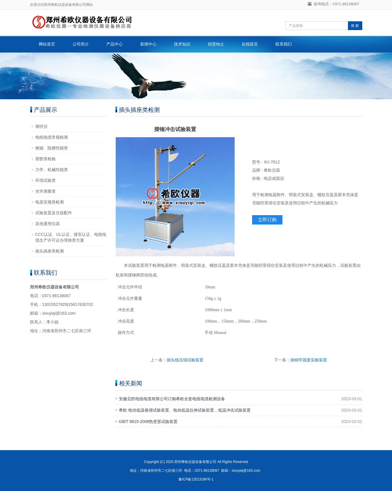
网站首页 (47, 44)
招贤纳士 (216, 44)
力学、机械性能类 (51, 169)
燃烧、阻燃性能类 (51, 148)
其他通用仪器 (47, 223)
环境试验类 (45, 180)
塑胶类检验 (45, 158)
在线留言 (250, 44)
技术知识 (182, 44)
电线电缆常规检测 (51, 137)
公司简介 (81, 44)
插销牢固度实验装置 (308, 360)
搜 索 (355, 26)
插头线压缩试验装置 (185, 360)
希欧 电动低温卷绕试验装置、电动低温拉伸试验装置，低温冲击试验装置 (185, 410)
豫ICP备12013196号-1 (195, 479)
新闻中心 (148, 44)
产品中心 (114, 44)
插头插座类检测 (49, 251)
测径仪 (41, 126)
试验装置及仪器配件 (53, 212)
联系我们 (283, 44)
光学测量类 (45, 191)
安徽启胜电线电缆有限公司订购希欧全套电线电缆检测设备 (172, 398)
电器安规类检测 (49, 202)
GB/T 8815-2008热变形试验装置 (148, 421)
